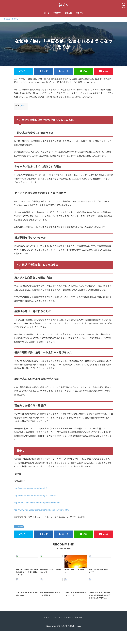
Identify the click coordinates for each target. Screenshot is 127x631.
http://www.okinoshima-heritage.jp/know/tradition (37, 503)
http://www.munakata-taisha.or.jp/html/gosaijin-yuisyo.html (41, 510)
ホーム (46, 13)
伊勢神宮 (57, 13)
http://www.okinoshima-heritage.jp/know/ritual (35, 495)
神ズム (63, 5)
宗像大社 (79, 13)
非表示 (23, 106)
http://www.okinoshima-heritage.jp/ (30, 488)
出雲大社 (68, 13)
